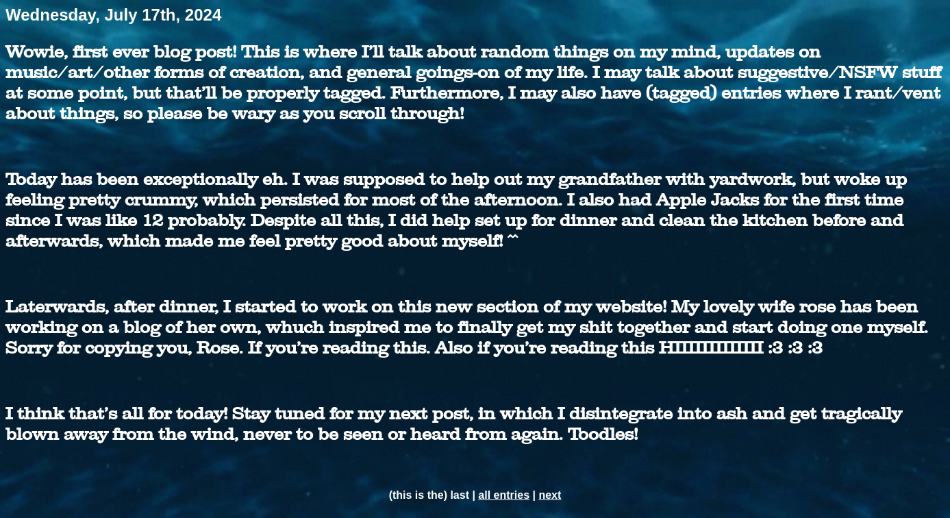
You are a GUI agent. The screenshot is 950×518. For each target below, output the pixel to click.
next (549, 495)
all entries (503, 495)
